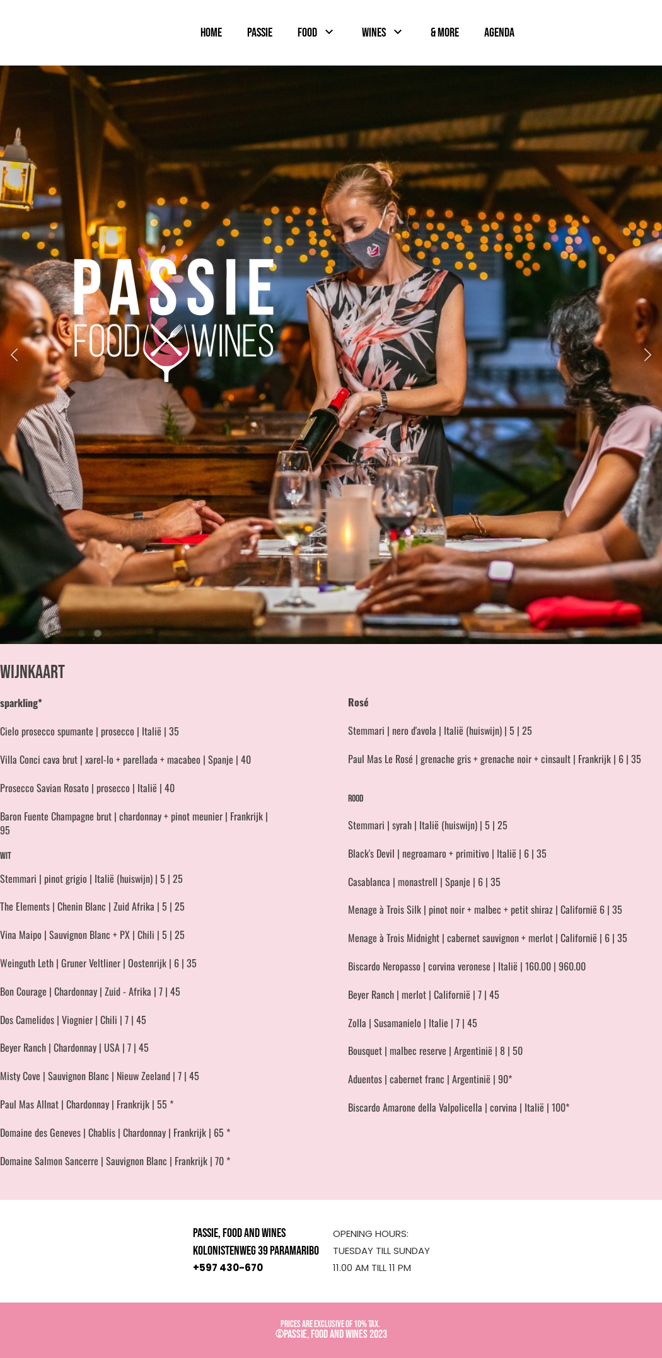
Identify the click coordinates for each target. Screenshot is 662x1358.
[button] (14, 355)
